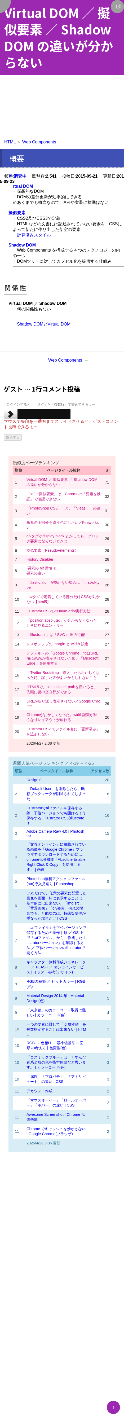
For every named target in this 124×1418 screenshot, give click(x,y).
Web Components (39, 142)
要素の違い (35, 573)
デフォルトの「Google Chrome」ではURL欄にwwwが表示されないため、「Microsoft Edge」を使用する (62, 658)
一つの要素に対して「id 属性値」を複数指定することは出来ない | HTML (56, 1029)
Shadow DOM (22, 245)
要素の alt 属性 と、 (43, 568)
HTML (10, 142)
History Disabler (40, 559)
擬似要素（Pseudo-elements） (52, 550)
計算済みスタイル (34, 235)
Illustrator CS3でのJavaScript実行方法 (58, 611)
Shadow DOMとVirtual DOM (43, 324)
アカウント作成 (39, 1091)
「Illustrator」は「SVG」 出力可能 (55, 635)
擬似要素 (16, 212)
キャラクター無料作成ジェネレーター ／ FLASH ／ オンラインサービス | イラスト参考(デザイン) (56, 967)
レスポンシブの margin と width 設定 (57, 644)
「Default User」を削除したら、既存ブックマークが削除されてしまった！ (56, 794)
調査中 (20, 176)
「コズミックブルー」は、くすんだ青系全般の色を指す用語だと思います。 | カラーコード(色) (56, 1062)
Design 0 (34, 780)
